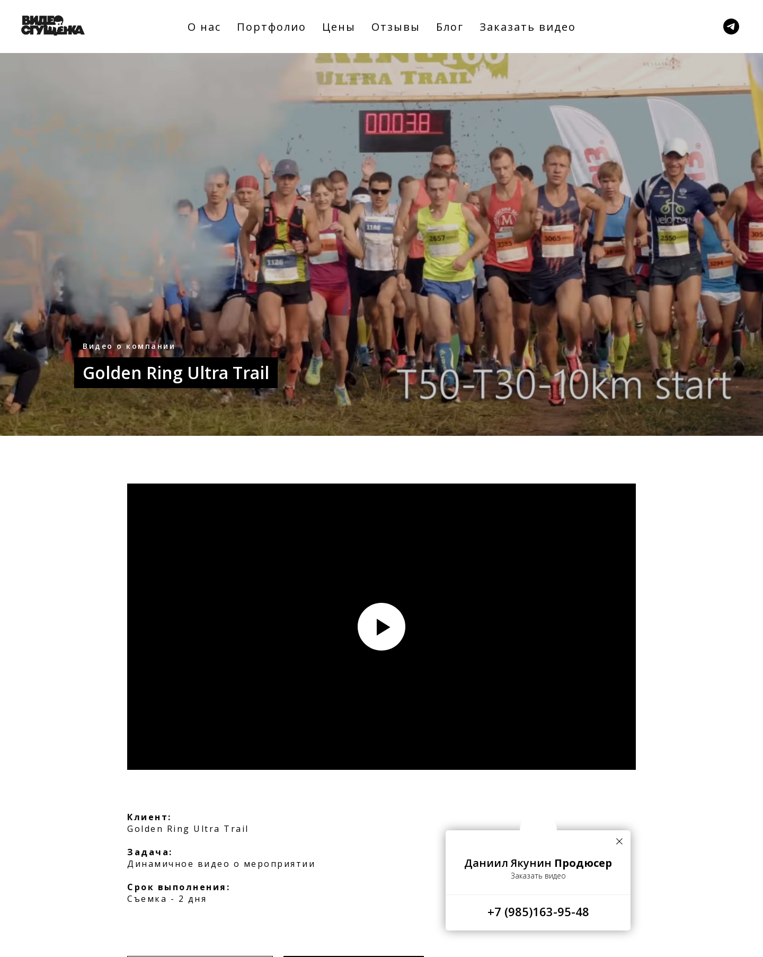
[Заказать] (731, 26)
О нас (204, 27)
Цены (339, 27)
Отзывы (395, 27)
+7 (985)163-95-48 (538, 911)
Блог (450, 27)
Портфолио (271, 27)
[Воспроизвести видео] (381, 627)
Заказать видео (528, 27)
